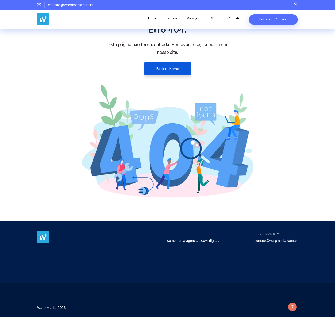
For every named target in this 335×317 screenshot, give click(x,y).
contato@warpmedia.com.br (274, 241)
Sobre (180, 20)
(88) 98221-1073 (265, 234)
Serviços (199, 20)
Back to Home (167, 68)
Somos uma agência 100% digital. (187, 241)
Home (163, 20)
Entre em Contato (272, 19)
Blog (217, 20)
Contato (234, 20)
